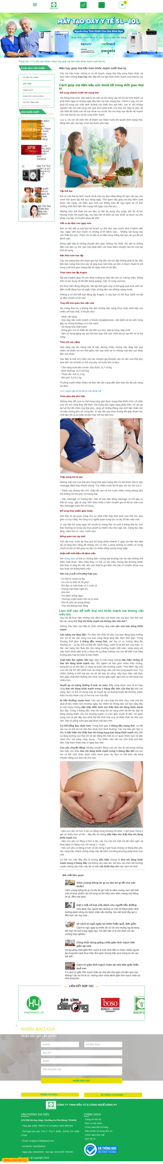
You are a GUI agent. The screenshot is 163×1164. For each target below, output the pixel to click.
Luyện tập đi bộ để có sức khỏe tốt (83, 391)
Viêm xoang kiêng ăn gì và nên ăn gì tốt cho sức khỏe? (106, 884)
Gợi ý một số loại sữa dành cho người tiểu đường (107, 905)
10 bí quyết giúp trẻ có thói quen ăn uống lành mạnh (43, 193)
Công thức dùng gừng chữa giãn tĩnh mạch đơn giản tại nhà (106, 944)
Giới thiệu (27, 84)
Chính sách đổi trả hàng (96, 1127)
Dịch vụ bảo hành (93, 1123)
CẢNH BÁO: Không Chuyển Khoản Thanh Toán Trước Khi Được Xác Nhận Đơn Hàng (44, 130)
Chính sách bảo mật (94, 1135)
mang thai (69, 558)
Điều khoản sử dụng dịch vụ (98, 1131)
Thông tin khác (49, 1094)
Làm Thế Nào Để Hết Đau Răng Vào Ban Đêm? (44, 210)
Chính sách (28, 90)
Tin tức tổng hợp (31, 102)
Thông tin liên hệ (93, 1119)
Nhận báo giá (81, 1080)
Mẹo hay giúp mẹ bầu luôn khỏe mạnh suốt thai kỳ (78, 61)
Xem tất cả (90, 1139)
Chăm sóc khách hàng (33, 96)
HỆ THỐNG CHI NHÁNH (112, 1095)
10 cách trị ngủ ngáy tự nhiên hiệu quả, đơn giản (106, 923)
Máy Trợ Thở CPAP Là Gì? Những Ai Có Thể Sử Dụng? (44, 171)
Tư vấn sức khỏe (41, 61)
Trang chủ (24, 61)
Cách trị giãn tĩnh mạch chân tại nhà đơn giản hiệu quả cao (108, 966)
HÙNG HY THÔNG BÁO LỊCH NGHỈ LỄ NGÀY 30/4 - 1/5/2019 (44, 152)
